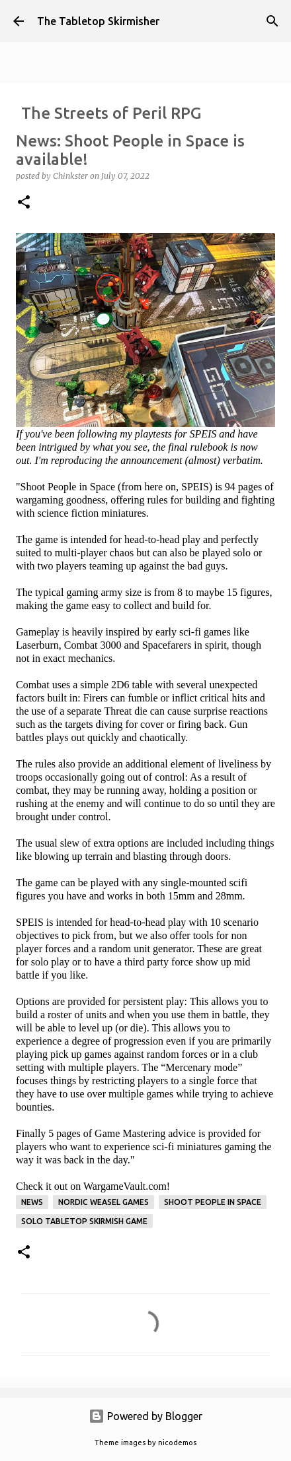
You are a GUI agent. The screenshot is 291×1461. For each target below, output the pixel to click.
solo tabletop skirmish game (84, 1221)
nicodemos (177, 1442)
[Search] (272, 21)
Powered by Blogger (145, 1416)
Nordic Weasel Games (103, 1202)
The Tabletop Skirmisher (98, 21)
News (32, 1202)
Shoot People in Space (212, 1202)
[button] (24, 203)
